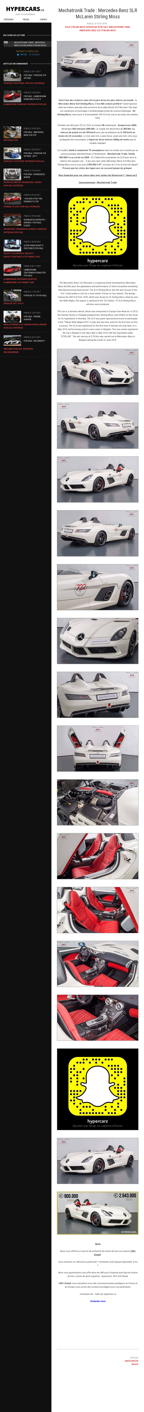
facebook (36, 55)
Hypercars (25, 9)
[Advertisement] (25, 116)
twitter (23, 55)
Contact (43, 19)
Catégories (9, 19)
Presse (26, 19)
